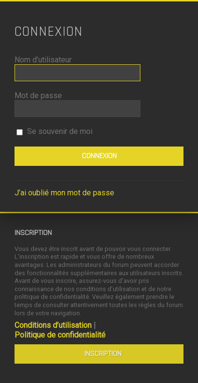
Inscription (103, 354)
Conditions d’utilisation (53, 325)
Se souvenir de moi (54, 131)
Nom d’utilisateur (43, 59)
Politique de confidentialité (60, 334)
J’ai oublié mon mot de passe (64, 192)
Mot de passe (38, 95)
